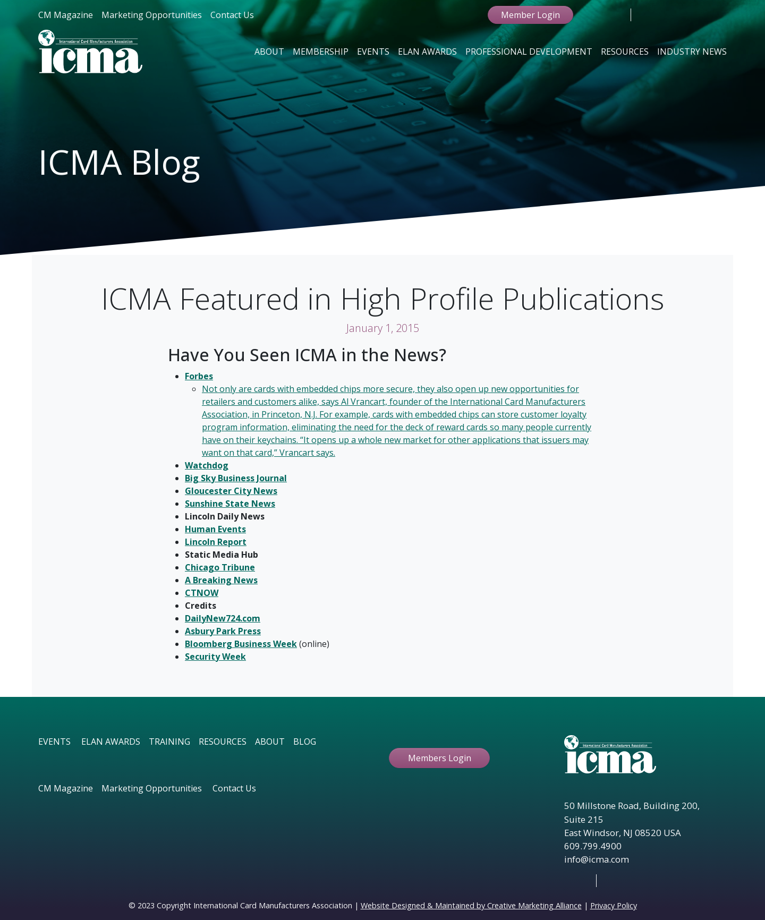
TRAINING (169, 741)
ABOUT (270, 741)
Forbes (199, 376)
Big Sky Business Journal (236, 478)
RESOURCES (222, 741)
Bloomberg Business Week (241, 644)
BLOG (304, 741)
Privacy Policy (613, 905)
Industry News (692, 51)
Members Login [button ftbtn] (439, 758)
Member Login (530, 15)
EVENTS (54, 741)
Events (373, 51)
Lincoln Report (215, 542)
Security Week (215, 656)
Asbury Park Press (223, 631)
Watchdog (206, 465)
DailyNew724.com (222, 618)
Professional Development (528, 51)
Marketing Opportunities (151, 15)
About (269, 51)
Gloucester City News (231, 491)
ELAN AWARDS (110, 741)
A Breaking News (221, 580)
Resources (625, 51)
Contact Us (232, 15)
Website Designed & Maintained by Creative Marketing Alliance (471, 905)
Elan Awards (427, 51)
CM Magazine (65, 15)
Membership (320, 51)
